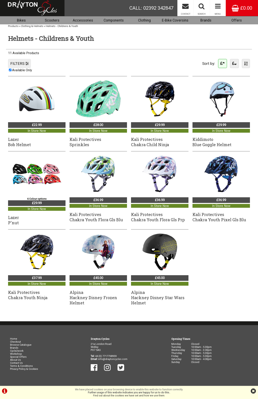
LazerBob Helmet (19, 142)
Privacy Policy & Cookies (24, 368)
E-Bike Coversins (175, 20)
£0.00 (242, 8)
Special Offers (18, 356)
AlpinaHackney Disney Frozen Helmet (93, 297)
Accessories (83, 20)
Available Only (22, 70)
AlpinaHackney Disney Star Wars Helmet (157, 297)
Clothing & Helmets (32, 26)
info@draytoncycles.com (112, 359)
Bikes (21, 20)
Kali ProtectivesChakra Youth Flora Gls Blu (96, 217)
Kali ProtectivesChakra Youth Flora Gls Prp (158, 217)
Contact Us (16, 362)
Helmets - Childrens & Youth (62, 26)
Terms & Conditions (21, 365)
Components (114, 20)
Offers (236, 20)
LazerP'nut (13, 220)
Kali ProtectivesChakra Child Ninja (150, 142)
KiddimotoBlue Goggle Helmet (211, 142)
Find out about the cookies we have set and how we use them (128, 395)
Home (13, 338)
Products (13, 26)
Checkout (15, 341)
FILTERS (19, 63)
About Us (15, 359)
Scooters (52, 20)
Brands (205, 20)
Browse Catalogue (20, 344)
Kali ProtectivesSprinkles (85, 142)
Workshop (16, 353)
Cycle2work (16, 350)
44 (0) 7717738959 (106, 356)
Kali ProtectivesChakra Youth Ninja (27, 295)
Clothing (144, 20)
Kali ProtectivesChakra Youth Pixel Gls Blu (219, 217)
